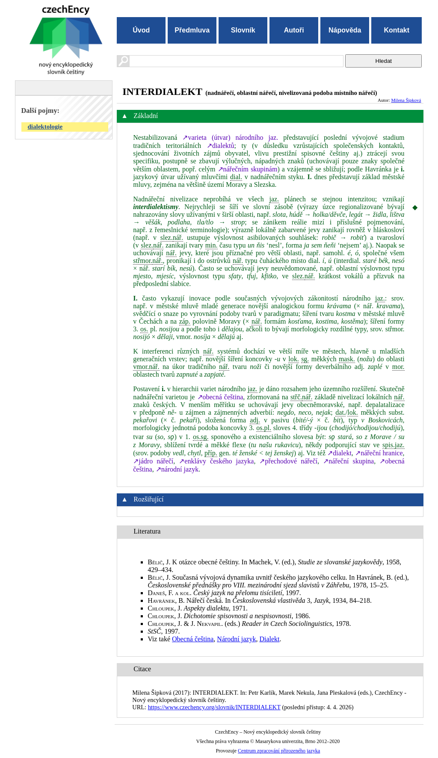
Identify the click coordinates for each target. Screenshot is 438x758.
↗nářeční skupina (348, 461)
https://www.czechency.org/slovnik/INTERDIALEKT (214, 707)
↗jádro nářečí (153, 461)
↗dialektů (220, 145)
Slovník (243, 30)
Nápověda (344, 30)
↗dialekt (339, 453)
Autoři (294, 30)
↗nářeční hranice (378, 453)
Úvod (141, 30)
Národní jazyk (236, 639)
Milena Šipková (406, 100)
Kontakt (396, 30)
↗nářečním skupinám (248, 169)
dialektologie (45, 126)
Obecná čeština (192, 639)
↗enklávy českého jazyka (216, 461)
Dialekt (269, 639)
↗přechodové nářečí (288, 461)
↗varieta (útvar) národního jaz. (230, 137)
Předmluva (192, 30)
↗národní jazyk (177, 469)
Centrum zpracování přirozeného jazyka (279, 751)
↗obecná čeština (220, 397)
